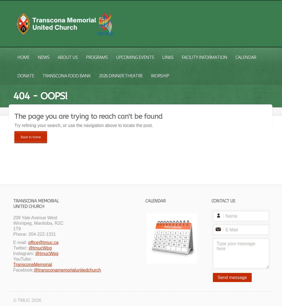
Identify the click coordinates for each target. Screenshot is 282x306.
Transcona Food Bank (66, 76)
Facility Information (204, 57)
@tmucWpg (40, 248)
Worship (160, 76)
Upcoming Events (135, 57)
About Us (68, 57)
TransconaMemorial (32, 264)
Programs (97, 57)
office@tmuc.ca (43, 242)
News (43, 57)
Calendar (245, 57)
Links (167, 57)
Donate (25, 76)
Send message (232, 277)
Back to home (31, 137)
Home (23, 57)
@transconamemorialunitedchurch (67, 270)
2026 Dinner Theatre (121, 76)
